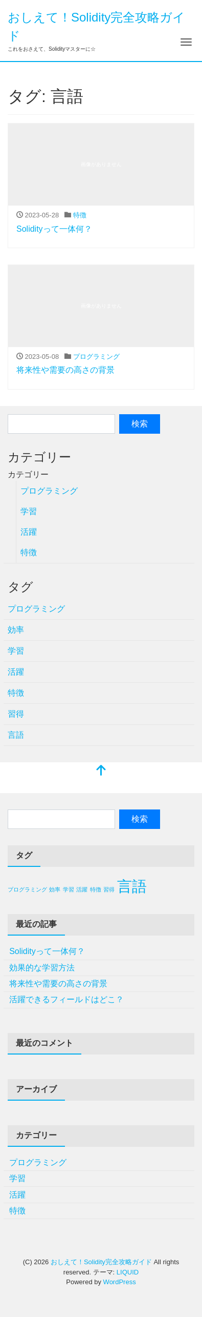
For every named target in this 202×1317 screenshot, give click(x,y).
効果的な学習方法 (42, 967)
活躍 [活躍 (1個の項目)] (81, 889)
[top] (101, 771)
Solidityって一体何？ (54, 229)
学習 (28, 511)
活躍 (28, 532)
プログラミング (96, 356)
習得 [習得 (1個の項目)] (109, 889)
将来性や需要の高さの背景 (65, 370)
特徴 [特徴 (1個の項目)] (95, 889)
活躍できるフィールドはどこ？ (66, 999)
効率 (16, 629)
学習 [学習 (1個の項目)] (68, 889)
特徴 (79, 215)
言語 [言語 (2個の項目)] (132, 886)
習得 (16, 714)
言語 (16, 735)
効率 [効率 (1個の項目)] (54, 889)
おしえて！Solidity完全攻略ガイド (101, 1262)
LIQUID (128, 1272)
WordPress (119, 1282)
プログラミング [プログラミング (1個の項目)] (27, 889)
